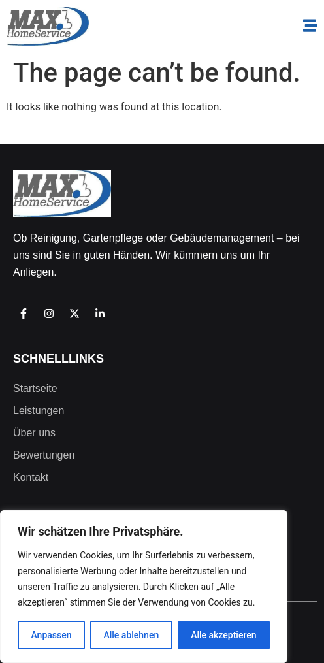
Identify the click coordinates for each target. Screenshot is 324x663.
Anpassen (51, 635)
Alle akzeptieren (223, 635)
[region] (143, 586)
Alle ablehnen (131, 635)
